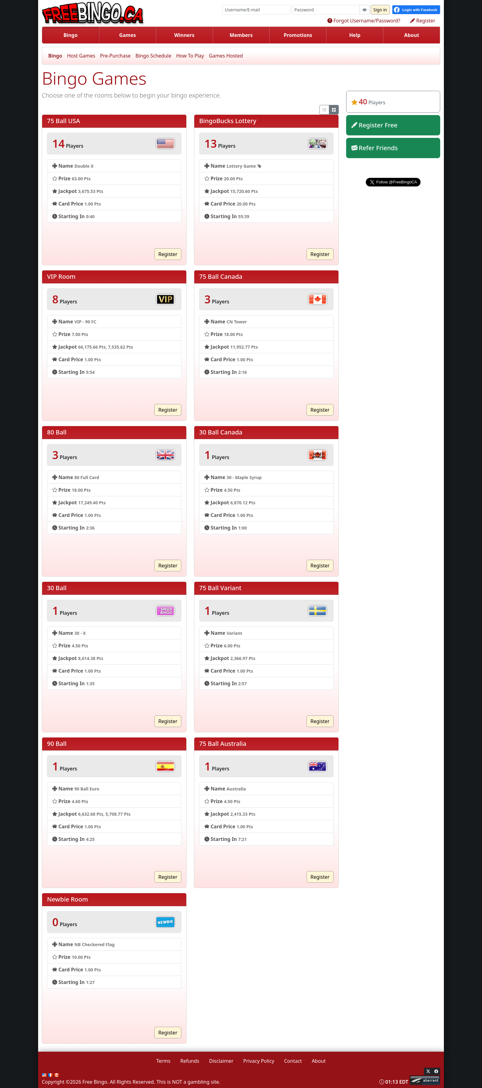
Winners (184, 35)
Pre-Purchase (115, 55)
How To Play (190, 55)
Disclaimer (221, 1061)
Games (127, 35)
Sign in (380, 10)
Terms (163, 1061)
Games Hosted (226, 55)
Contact (293, 1061)
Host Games (81, 55)
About (411, 35)
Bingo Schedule (153, 55)
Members (241, 35)
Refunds (190, 1061)
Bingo (70, 35)
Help (355, 35)
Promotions (298, 35)
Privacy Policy (258, 1061)
